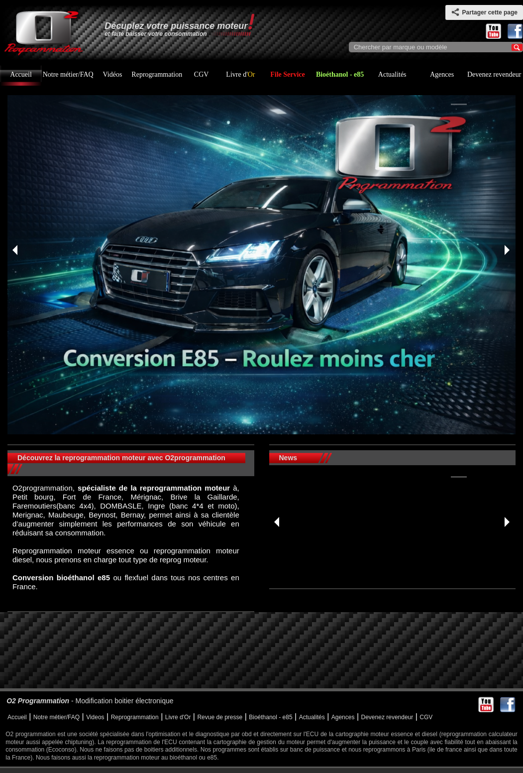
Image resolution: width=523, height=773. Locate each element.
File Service (287, 74)
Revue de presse (219, 717)
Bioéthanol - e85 (340, 74)
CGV (201, 74)
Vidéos (112, 74)
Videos (95, 717)
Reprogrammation (156, 74)
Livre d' (240, 74)
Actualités (392, 74)
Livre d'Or (178, 717)
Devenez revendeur (494, 74)
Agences (442, 74)
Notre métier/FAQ (68, 74)
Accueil (21, 74)
